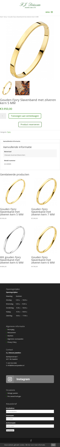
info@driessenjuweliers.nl (16, 365)
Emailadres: (10, 408)
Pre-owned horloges (14, 396)
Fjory (5, 17)
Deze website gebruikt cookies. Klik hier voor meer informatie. (24, 445)
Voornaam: (10, 415)
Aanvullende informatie (11, 141)
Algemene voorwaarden (15, 339)
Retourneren (11, 333)
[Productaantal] (3, 116)
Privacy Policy (11, 342)
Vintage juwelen (12, 393)
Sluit (53, 445)
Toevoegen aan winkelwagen (25, 116)
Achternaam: (11, 423)
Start (1, 17)
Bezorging (10, 329)
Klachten (10, 336)
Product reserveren (30, 124)
